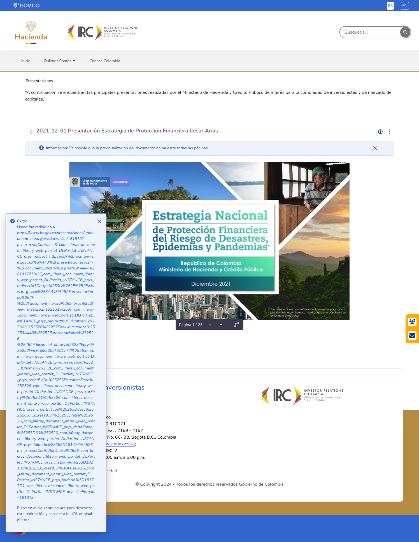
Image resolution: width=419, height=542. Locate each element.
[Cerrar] (375, 148)
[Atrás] (30, 131)
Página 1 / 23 (190, 324)
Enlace (23, 519)
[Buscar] (370, 32)
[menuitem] (25, 61)
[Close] (99, 221)
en (405, 5)
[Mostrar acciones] (389, 131)
